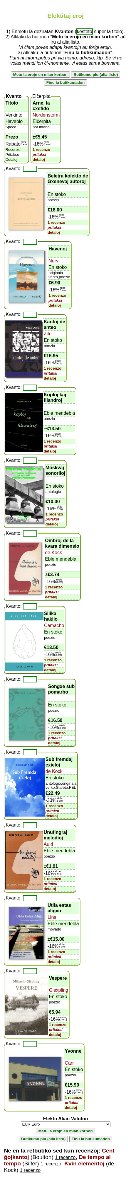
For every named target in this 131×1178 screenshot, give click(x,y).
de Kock (53, 552)
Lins (52, 917)
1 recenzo (41, 149)
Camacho (54, 625)
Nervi (53, 260)
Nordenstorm (46, 114)
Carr (69, 1063)
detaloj (39, 159)
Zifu (48, 333)
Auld (48, 844)
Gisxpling (58, 990)
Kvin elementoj (84, 1163)
